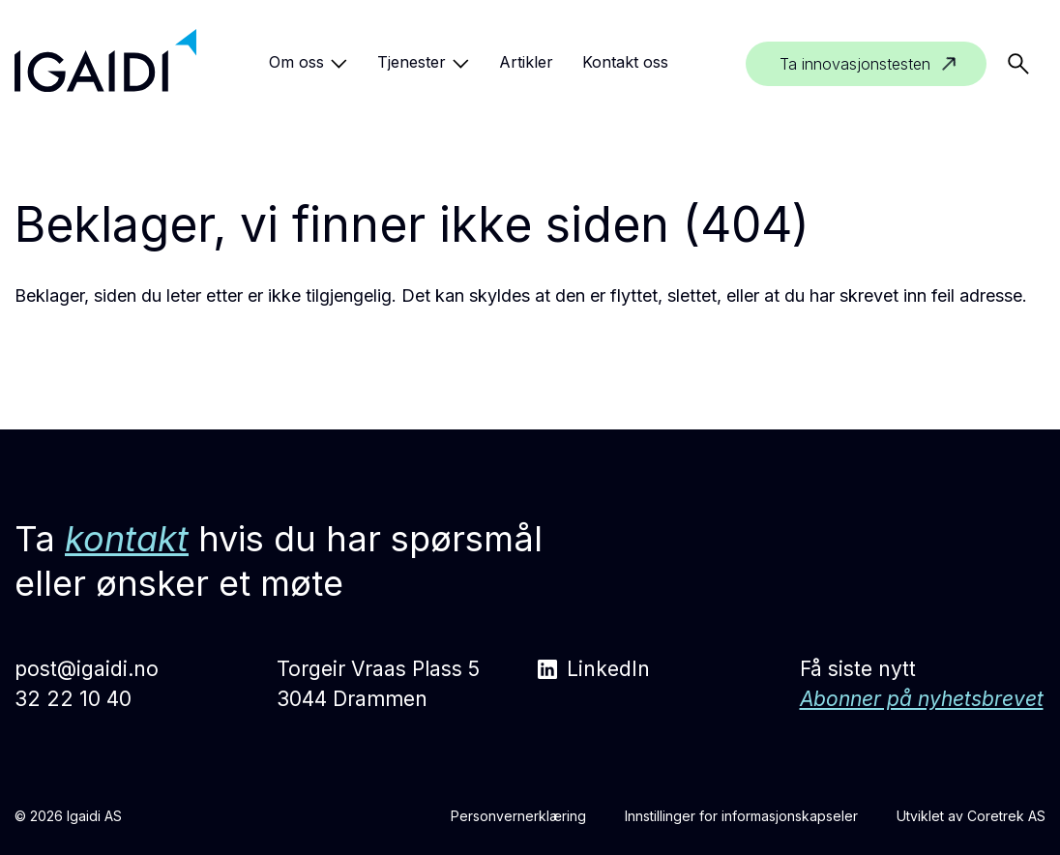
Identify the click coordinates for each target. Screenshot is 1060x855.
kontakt (127, 538)
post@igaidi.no (87, 669)
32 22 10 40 (73, 699)
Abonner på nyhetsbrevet (922, 699)
